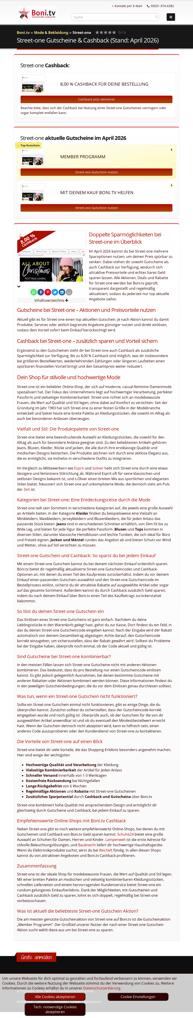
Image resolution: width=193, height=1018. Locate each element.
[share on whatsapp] (33, 292)
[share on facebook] (40, 292)
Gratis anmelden (36, 957)
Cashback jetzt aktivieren (96, 99)
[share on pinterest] (47, 292)
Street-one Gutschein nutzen (96, 172)
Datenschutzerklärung (101, 988)
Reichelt (105, 850)
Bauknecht (87, 844)
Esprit (79, 468)
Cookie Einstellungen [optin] (138, 996)
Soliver (98, 468)
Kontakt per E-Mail (127, 6)
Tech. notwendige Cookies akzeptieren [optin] (55, 1009)
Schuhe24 (125, 834)
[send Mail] (69, 292)
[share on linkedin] (62, 292)
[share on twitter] (54, 292)
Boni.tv (23, 32)
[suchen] (156, 16)
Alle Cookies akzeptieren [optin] (55, 996)
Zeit (27, 489)
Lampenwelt (115, 839)
